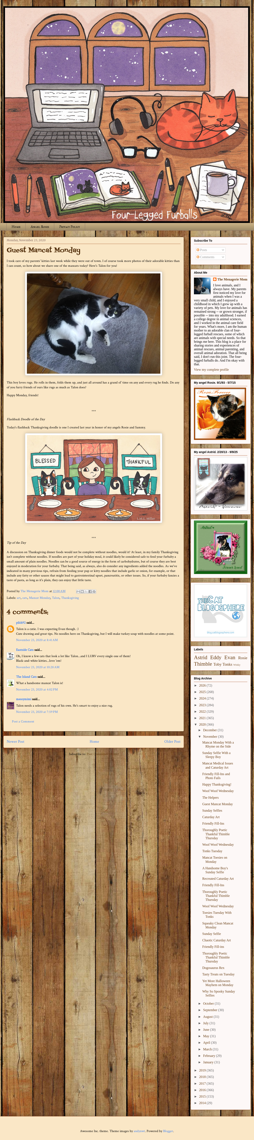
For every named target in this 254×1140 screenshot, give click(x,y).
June (206, 1029)
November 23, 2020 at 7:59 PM (37, 712)
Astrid (200, 657)
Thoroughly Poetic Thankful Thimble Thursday (216, 834)
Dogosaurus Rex (213, 968)
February (209, 1055)
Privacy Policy (69, 227)
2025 (203, 692)
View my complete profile (211, 369)
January (208, 1062)
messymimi (23, 699)
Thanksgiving (70, 598)
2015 (203, 1096)
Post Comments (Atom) (103, 754)
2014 (203, 1103)
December (210, 730)
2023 (203, 705)
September (210, 1010)
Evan (229, 657)
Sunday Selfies (212, 810)
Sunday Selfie (211, 934)
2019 (203, 1070)
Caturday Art (211, 817)
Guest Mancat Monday (217, 804)
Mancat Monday (39, 598)
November (210, 736)
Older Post (172, 741)
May (206, 1036)
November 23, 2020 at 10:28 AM (37, 667)
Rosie (242, 658)
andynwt (139, 1131)
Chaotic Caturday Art (216, 940)
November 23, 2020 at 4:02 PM (37, 689)
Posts (202, 250)
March (208, 1049)
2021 (203, 718)
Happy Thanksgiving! (216, 784)
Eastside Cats (25, 650)
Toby (217, 664)
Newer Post (15, 741)
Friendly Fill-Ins (213, 823)
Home (16, 227)
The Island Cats (26, 677)
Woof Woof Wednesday (218, 791)
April (207, 1042)
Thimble (203, 664)
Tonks (227, 664)
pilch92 (21, 623)
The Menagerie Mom (232, 279)
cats (24, 598)
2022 (203, 711)
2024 (203, 698)
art (19, 598)
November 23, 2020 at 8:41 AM (37, 640)
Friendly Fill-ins (213, 946)
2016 (203, 1090)
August (208, 1016)
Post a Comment (23, 721)
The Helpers (210, 797)
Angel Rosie (40, 227)
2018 (203, 1077)
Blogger (168, 1131)
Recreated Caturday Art (218, 878)
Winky (236, 664)
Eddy (215, 657)
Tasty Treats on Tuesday (218, 974)
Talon (55, 598)
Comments (205, 257)
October (209, 1003)
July (206, 1023)
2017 (203, 1083)
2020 (203, 724)
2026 (203, 685)
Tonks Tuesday (212, 851)
